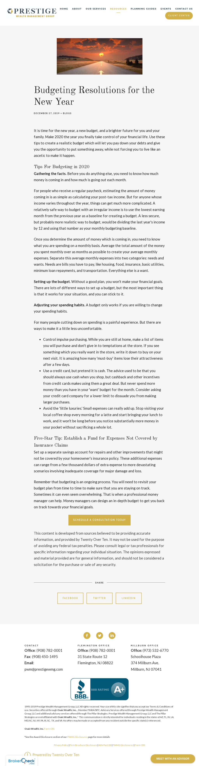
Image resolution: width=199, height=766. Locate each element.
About (77, 9)
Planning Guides (144, 9)
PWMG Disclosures (77, 736)
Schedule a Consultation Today (99, 519)
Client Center (179, 15)
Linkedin (129, 598)
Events (166, 9)
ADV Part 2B (105, 745)
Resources (118, 9)
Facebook (70, 598)
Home (64, 9)
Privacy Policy (61, 745)
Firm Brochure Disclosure (83, 745)
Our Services (96, 9)
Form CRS (49, 728)
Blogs (67, 113)
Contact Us (184, 9)
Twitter (99, 598)
